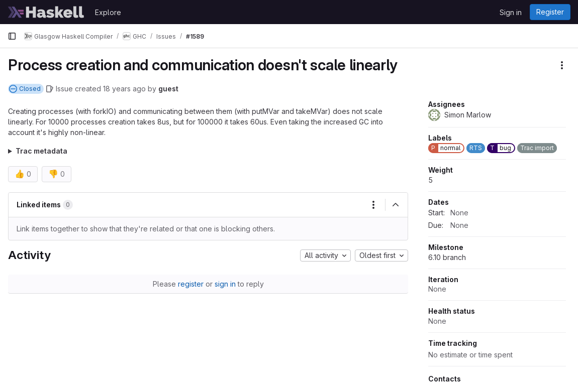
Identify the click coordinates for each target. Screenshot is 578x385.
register (191, 284)
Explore (108, 12)
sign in (225, 284)
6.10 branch (447, 257)
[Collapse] (396, 205)
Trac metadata (41, 151)
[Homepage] (46, 12)
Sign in (511, 12)
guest (168, 88)
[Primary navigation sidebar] (12, 36)
